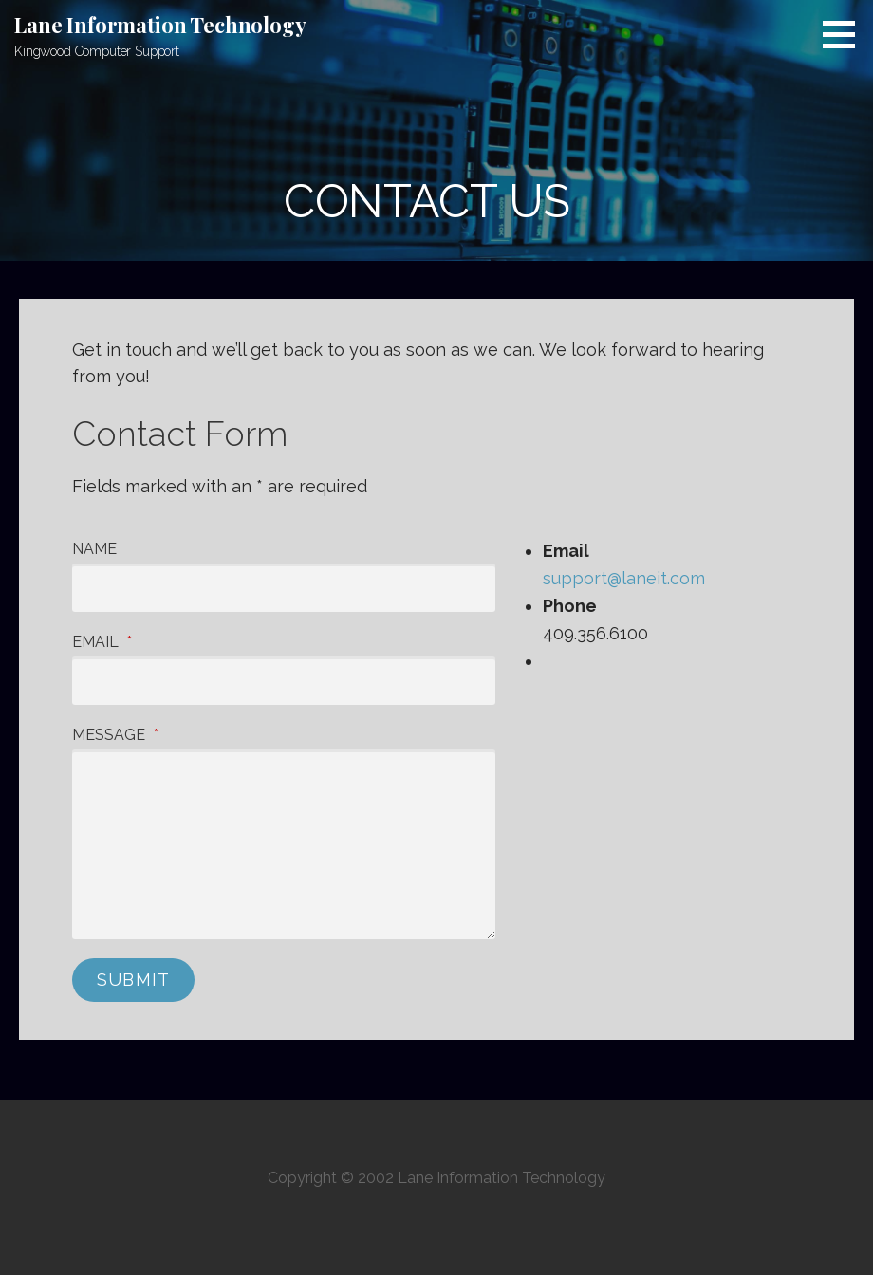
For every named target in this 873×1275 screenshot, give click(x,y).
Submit (133, 979)
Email (102, 642)
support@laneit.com (624, 578)
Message (115, 735)
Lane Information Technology (160, 24)
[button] (845, 34)
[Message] (283, 844)
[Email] (283, 680)
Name (94, 549)
